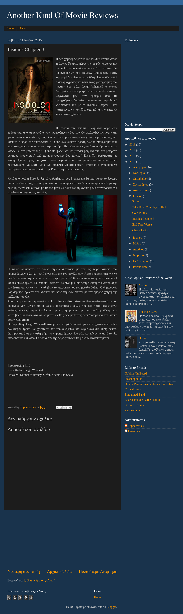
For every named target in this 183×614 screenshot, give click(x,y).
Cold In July (139, 213)
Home (10, 28)
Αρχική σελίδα (59, 571)
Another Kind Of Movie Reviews (62, 15)
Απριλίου (139, 249)
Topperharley (136, 425)
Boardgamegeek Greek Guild (142, 399)
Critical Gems (133, 389)
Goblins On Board (136, 373)
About (22, 28)
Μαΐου (137, 243)
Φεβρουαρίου (141, 261)
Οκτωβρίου (140, 178)
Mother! (144, 285)
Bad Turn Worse (142, 224)
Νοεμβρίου (140, 173)
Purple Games (133, 410)
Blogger (111, 607)
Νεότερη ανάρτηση (23, 571)
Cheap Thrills (140, 230)
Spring (136, 201)
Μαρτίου (138, 255)
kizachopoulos (133, 378)
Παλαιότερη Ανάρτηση (98, 571)
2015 (132, 162)
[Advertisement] (62, 539)
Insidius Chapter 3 (143, 218)
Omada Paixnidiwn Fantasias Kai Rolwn (149, 384)
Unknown (134, 431)
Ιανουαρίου (140, 267)
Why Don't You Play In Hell (149, 207)
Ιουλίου (138, 196)
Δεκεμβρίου (140, 167)
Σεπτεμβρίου (141, 184)
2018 (132, 144)
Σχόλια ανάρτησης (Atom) (39, 580)
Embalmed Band (135, 394)
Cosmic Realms (134, 405)
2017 (132, 150)
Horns (142, 338)
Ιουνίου (138, 237)
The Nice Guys (148, 311)
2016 (132, 156)
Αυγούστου (140, 190)
